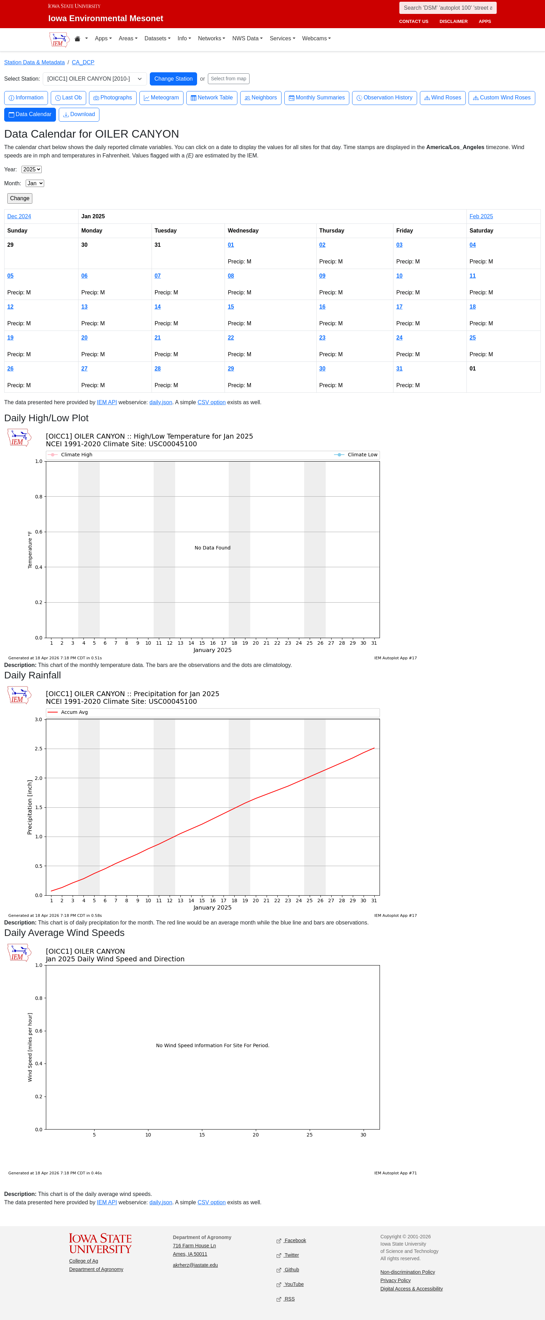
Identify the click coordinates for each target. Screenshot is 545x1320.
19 (10, 338)
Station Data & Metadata (34, 62)
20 (84, 338)
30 (322, 369)
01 (231, 245)
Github (288, 1270)
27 (84, 369)
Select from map (228, 78)
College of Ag (83, 1261)
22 (231, 338)
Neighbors (261, 98)
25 (473, 338)
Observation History (385, 98)
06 (84, 276)
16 (322, 307)
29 (231, 369)
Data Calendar (30, 114)
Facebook (291, 1240)
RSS (286, 1299)
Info (182, 38)
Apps (101, 38)
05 (10, 276)
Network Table (212, 98)
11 (473, 276)
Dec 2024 (19, 216)
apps (485, 21)
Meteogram (161, 98)
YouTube (290, 1284)
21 (158, 338)
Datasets (155, 38)
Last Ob (68, 98)
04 (473, 245)
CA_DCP (83, 62)
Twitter (288, 1255)
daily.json (160, 402)
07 (158, 276)
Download (79, 114)
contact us (413, 21)
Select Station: (22, 79)
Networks (209, 38)
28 (158, 369)
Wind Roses (442, 98)
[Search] (448, 8)
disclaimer (454, 21)
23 (322, 338)
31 (399, 369)
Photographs (112, 98)
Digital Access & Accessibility (412, 1289)
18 (473, 307)
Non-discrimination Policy (408, 1272)
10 (399, 276)
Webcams (314, 38)
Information (26, 98)
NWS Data (245, 38)
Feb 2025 (481, 216)
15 (231, 307)
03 (399, 245)
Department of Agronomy (96, 1269)
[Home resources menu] (81, 39)
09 (322, 276)
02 (322, 245)
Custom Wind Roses (502, 98)
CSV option (211, 402)
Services (280, 38)
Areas (126, 38)
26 (10, 369)
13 (84, 307)
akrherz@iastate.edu (195, 1265)
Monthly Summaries (317, 98)
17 (399, 307)
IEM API (107, 402)
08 (231, 276)
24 (399, 338)
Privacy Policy (396, 1280)
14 (158, 307)
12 (10, 307)
